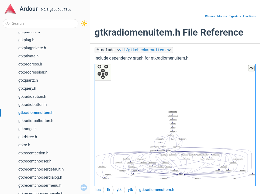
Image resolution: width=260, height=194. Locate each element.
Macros (222, 16)
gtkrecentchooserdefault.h (41, 169)
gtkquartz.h (28, 80)
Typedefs (235, 16)
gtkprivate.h (28, 56)
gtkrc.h (24, 145)
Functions (249, 16)
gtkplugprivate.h (32, 48)
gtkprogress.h (30, 64)
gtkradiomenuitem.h (36, 112)
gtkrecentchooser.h (34, 161)
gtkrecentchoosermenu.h (39, 185)
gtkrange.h (27, 129)
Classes (210, 16)
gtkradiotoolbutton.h (35, 121)
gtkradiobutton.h (32, 104)
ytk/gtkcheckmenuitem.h (144, 50)
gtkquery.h (27, 88)
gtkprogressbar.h (32, 72)
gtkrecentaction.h (33, 153)
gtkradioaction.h (32, 96)
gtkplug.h (26, 40)
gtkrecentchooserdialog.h (40, 177)
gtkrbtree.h (27, 137)
